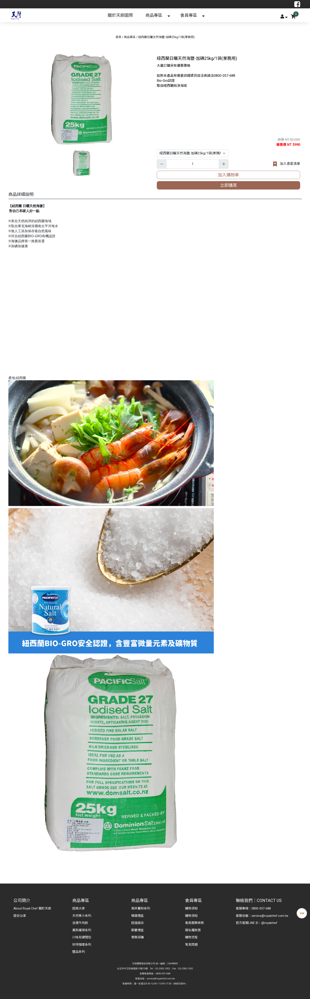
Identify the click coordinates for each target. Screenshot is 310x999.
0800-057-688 (261, 908)
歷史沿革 (19, 916)
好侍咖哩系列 (81, 944)
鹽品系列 (78, 952)
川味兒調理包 (81, 937)
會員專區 (188, 15)
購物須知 (191, 908)
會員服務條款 (194, 923)
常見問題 (191, 944)
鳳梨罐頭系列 (81, 930)
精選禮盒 (137, 916)
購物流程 (191, 937)
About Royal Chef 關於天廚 (32, 908)
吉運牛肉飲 (80, 923)
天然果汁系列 (81, 916)
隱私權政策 (193, 930)
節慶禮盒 (137, 930)
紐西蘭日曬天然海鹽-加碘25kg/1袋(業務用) (166, 37)
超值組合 (137, 923)
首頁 (118, 37)
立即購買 (228, 185)
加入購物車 (228, 174)
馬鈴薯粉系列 (140, 908)
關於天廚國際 (120, 15)
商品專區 (153, 15)
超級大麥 (78, 908)
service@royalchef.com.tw (270, 916)
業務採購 (137, 937)
